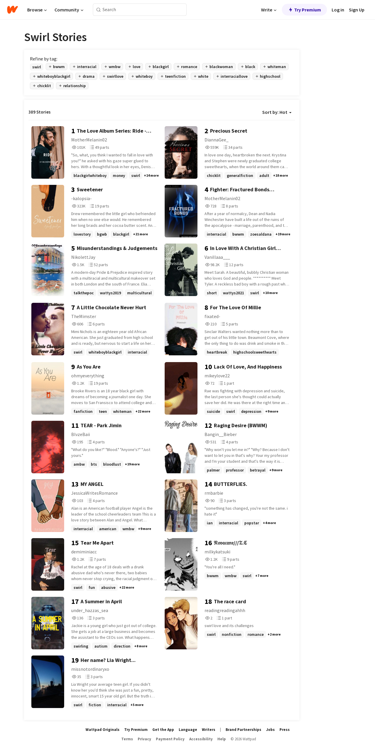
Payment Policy (170, 738)
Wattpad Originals (103, 729)
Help (221, 738)
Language (188, 729)
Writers (208, 729)
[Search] (98, 9)
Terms (127, 738)
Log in (338, 10)
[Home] (12, 10)
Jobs (270, 729)
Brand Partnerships (243, 729)
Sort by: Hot (277, 112)
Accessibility (201, 738)
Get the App (163, 729)
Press (284, 729)
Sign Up (356, 10)
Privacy (144, 738)
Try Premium (304, 10)
